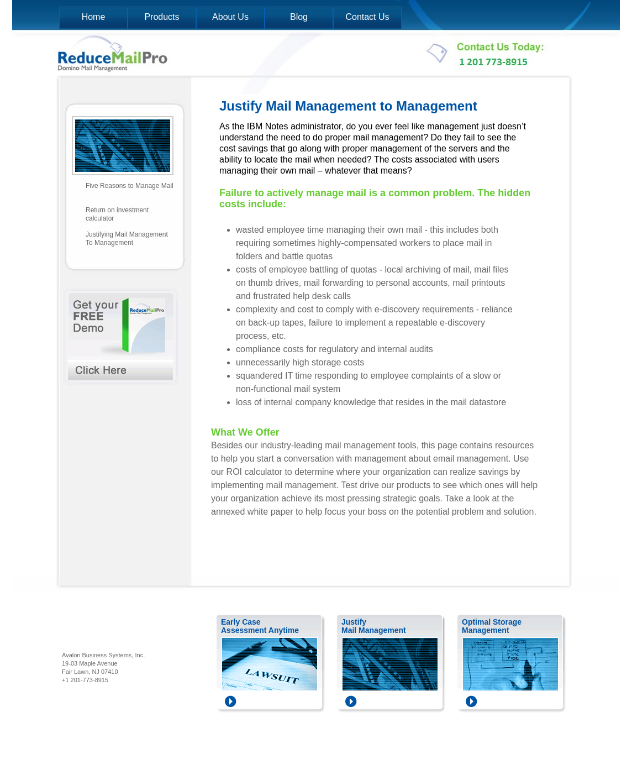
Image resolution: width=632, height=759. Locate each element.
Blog (299, 17)
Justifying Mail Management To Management (127, 239)
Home (94, 17)
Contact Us (367, 17)
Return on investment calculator (117, 214)
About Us (230, 17)
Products (161, 17)
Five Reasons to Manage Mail (129, 186)
